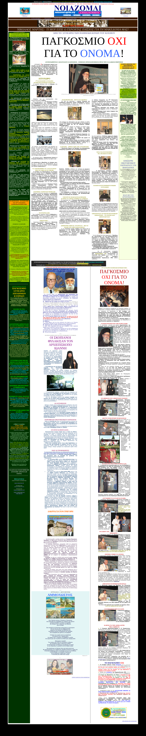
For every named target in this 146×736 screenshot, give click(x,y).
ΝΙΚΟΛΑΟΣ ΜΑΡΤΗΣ (82, 263)
